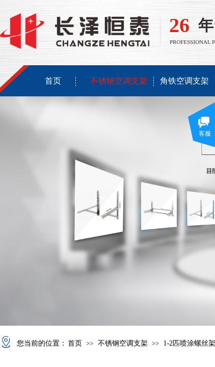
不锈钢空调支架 (118, 80)
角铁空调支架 (184, 80)
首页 (53, 80)
